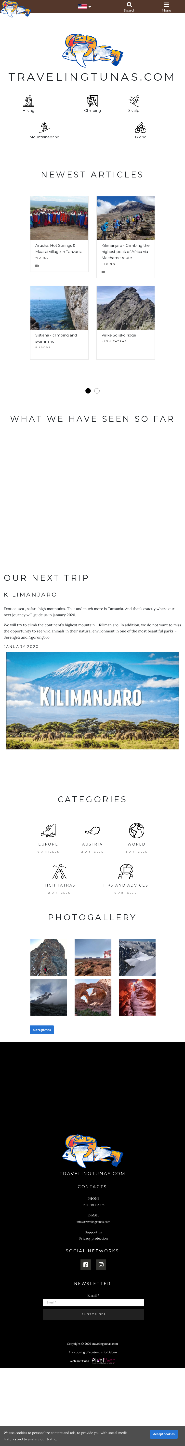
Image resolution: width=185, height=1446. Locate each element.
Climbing (92, 104)
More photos (42, 1030)
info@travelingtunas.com (93, 1222)
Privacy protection (93, 1238)
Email (93, 1295)
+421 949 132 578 (93, 1205)
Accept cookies (164, 1434)
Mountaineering (44, 130)
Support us (93, 1232)
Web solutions (79, 1361)
